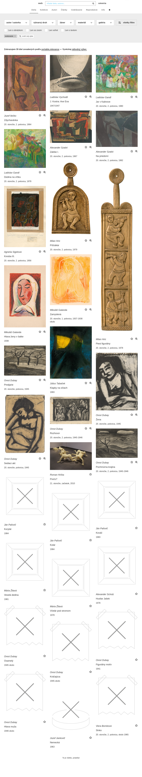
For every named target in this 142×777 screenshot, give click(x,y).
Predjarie (8, 390)
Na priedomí (102, 161)
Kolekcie (44, 15)
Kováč (99, 538)
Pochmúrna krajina (105, 472)
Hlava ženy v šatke (13, 341)
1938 (6, 346)
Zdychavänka (11, 125)
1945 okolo (9, 670)
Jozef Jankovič (57, 743)
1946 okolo (9, 736)
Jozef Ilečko (10, 121)
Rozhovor (55, 438)
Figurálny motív (104, 669)
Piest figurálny (103, 348)
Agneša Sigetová (13, 257)
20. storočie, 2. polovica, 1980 (109, 111)
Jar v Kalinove (103, 107)
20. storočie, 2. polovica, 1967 (63, 161)
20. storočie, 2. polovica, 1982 (109, 165)
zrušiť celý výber (26, 41)
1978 (98, 608)
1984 (6, 538)
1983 (98, 542)
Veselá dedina (11, 600)
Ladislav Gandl (103, 102)
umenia (102, 8)
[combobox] (70, 8)
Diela (33, 15)
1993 (52, 397)
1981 (6, 604)
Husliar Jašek (103, 604)
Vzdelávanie (76, 15)
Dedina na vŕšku (12, 182)
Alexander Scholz (105, 599)
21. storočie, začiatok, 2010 (62, 488)
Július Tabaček (57, 388)
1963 (52, 752)
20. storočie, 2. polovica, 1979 (63, 255)
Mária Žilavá (10, 595)
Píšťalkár (54, 250)
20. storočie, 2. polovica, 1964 (17, 129)
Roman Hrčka (57, 480)
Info (103, 15)
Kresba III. (9, 261)
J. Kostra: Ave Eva (59, 106)
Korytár (8, 534)
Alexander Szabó (58, 152)
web (40, 8)
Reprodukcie (92, 15)
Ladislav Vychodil (59, 102)
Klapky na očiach (58, 393)
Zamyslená (55, 319)
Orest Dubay (10, 385)
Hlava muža (10, 731)
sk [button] (127, 4)
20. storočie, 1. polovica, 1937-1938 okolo (66, 325)
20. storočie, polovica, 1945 (16, 394)
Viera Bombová (104, 731)
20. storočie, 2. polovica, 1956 (17, 266)
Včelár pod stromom (60, 616)
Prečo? (53, 484)
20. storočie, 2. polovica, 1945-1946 (66, 443)
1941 (98, 674)
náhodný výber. (79, 54)
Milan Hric (55, 246)
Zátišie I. (54, 157)
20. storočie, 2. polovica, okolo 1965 (112, 740)
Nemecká (55, 747)
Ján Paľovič (10, 530)
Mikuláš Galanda (58, 315)
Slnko (99, 735)
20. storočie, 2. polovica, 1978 (17, 186)
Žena (98, 424)
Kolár (52, 550)
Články (64, 15)
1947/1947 (55, 111)
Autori (54, 15)
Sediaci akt (9, 468)
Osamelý (8, 666)
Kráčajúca (55, 681)
